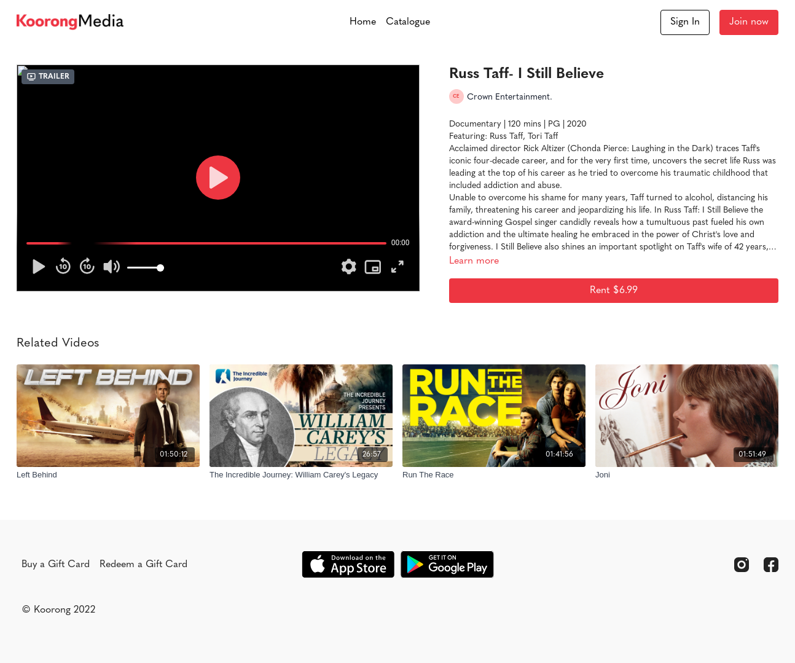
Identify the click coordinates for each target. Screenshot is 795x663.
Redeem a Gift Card (143, 565)
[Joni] (686, 475)
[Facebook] (771, 564)
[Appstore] (348, 564)
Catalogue (408, 22)
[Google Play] (447, 564)
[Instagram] (741, 564)
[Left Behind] (108, 475)
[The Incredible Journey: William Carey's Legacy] (301, 475)
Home (363, 22)
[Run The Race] (493, 475)
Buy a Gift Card (56, 565)
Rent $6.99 (614, 291)
